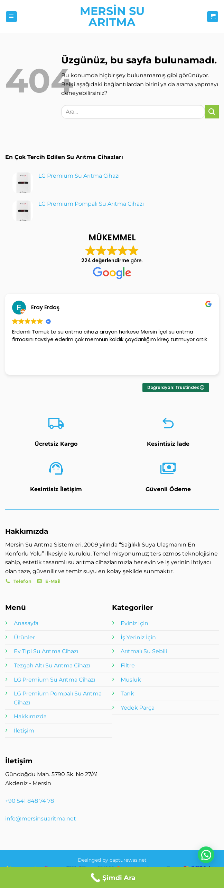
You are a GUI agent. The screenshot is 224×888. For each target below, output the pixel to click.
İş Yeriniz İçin (138, 637)
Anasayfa (26, 623)
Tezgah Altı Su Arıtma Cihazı (52, 665)
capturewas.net (128, 860)
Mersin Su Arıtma (112, 17)
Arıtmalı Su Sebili (144, 651)
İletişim (24, 730)
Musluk (131, 679)
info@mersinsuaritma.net (40, 818)
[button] (11, 17)
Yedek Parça (138, 707)
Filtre (128, 665)
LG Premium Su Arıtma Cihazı (54, 679)
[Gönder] (212, 111)
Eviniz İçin (134, 623)
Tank (127, 693)
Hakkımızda (30, 716)
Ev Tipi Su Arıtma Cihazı (46, 651)
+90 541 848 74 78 (29, 801)
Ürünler (24, 637)
